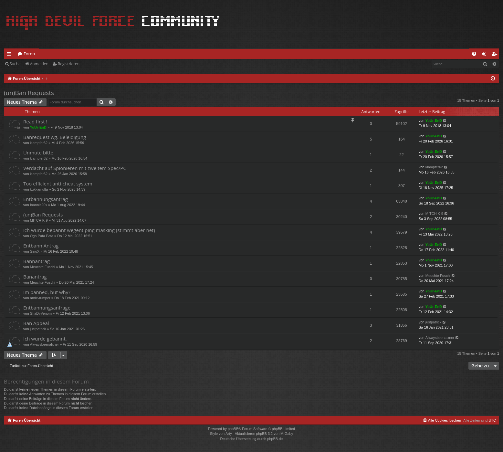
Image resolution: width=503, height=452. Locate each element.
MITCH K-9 (39, 220)
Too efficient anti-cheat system (57, 183)
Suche (15, 64)
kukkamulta (39, 189)
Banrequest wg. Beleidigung (54, 137)
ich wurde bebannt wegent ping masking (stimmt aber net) (89, 230)
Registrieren (68, 64)
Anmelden (39, 64)
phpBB (233, 429)
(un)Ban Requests (29, 93)
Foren (29, 54)
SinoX (34, 251)
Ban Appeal (36, 323)
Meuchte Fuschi (42, 267)
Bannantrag (36, 261)
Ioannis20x (38, 205)
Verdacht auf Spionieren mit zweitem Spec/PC (74, 168)
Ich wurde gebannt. (45, 338)
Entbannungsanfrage (46, 307)
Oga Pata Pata (41, 236)
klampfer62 (38, 143)
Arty (228, 434)
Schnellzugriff (10, 55)
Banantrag (35, 276)
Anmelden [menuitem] (486, 55)
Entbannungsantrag (45, 199)
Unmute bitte (38, 152)
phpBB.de (275, 439)
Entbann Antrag (40, 245)
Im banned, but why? (46, 292)
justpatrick (38, 329)
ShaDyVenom (41, 313)
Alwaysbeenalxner (44, 344)
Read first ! (35, 121)
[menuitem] (474, 53)
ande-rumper (40, 298)
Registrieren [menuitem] (495, 55)
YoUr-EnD (38, 127)
